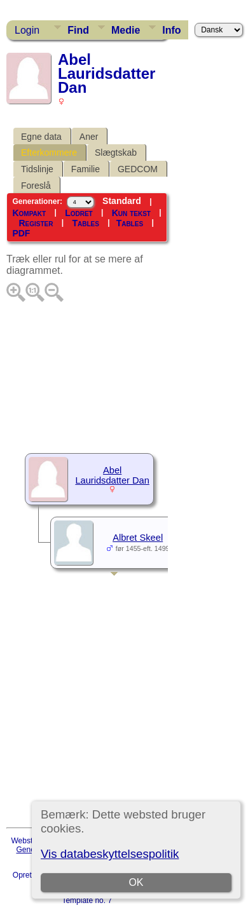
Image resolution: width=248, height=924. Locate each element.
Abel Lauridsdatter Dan (112, 475)
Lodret (79, 213)
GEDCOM (138, 169)
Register (35, 223)
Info (171, 30)
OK (136, 882)
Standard (121, 201)
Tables (85, 223)
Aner (89, 137)
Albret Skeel (138, 538)
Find (78, 30)
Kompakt (29, 213)
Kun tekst (131, 213)
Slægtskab (116, 152)
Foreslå (36, 185)
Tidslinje (37, 169)
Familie (85, 169)
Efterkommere (49, 152)
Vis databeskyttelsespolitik (110, 853)
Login (27, 30)
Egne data (41, 137)
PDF (21, 233)
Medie (125, 30)
